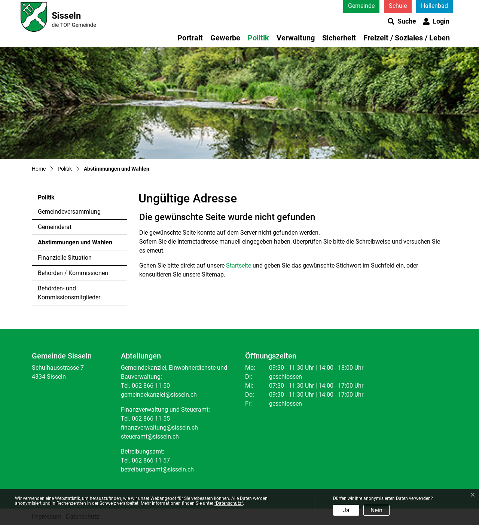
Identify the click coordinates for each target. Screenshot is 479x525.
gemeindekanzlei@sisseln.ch (159, 394)
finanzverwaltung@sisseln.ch (159, 427)
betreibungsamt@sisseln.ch (157, 469)
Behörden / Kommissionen (73, 273)
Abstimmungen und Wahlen (74, 244)
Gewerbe (225, 37)
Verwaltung (296, 37)
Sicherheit (339, 37)
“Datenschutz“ (228, 503)
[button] (401, 21)
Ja (346, 510)
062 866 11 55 (151, 418)
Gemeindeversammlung (69, 211)
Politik (258, 37)
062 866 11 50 (151, 385)
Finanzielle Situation (65, 257)
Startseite (238, 265)
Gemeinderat (54, 227)
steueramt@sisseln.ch (150, 436)
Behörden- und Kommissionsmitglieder (69, 293)
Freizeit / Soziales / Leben (406, 37)
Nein (376, 510)
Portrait (190, 37)
